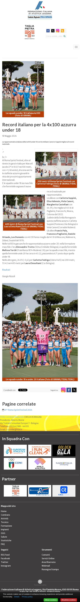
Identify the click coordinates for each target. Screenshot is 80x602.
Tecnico (4, 522)
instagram (57, 30)
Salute (4, 537)
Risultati (6, 270)
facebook (48, 30)
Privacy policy (27, 597)
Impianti (5, 529)
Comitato (5, 515)
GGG (3, 533)
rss (62, 30)
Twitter (4, 562)
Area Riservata (49, 562)
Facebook (5, 558)
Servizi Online (48, 558)
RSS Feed (5, 555)
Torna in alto (40, 585)
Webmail (46, 566)
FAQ (3, 544)
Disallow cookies (69, 600)
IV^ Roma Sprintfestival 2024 (18, 410)
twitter (52, 30)
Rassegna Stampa (50, 569)
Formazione (6, 526)
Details (16, 597)
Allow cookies (51, 600)
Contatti (46, 555)
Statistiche (6, 540)
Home (4, 511)
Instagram (6, 566)
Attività (4, 518)
